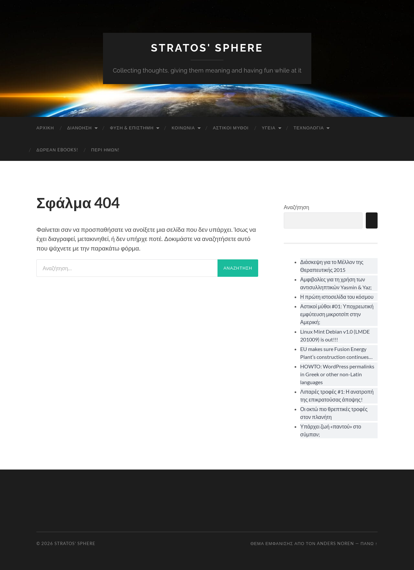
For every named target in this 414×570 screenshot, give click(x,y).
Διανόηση (79, 127)
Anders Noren (335, 543)
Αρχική (45, 127)
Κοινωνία (183, 127)
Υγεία (269, 127)
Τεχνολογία (309, 127)
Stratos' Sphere (207, 48)
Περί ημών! (105, 149)
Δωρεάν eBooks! (57, 149)
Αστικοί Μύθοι (231, 127)
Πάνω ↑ (369, 543)
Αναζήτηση (296, 207)
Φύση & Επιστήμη (132, 127)
